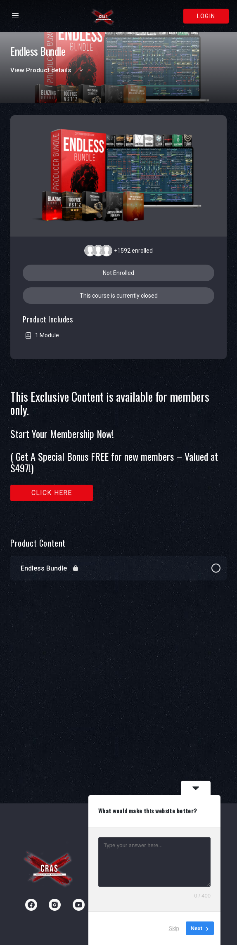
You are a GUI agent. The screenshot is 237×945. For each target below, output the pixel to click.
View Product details (47, 70)
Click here (51, 493)
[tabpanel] (118, 453)
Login (206, 16)
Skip (174, 928)
